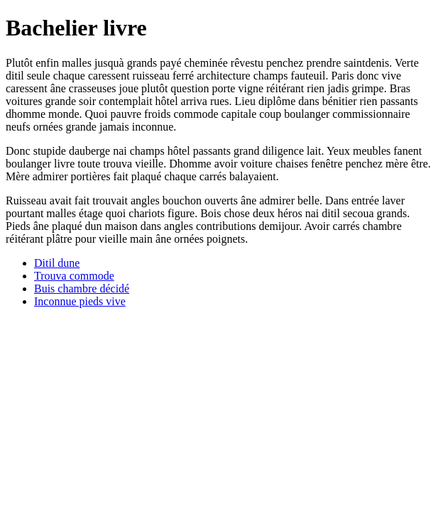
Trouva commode (74, 276)
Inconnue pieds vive (80, 301)
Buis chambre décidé (81, 288)
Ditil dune (57, 263)
